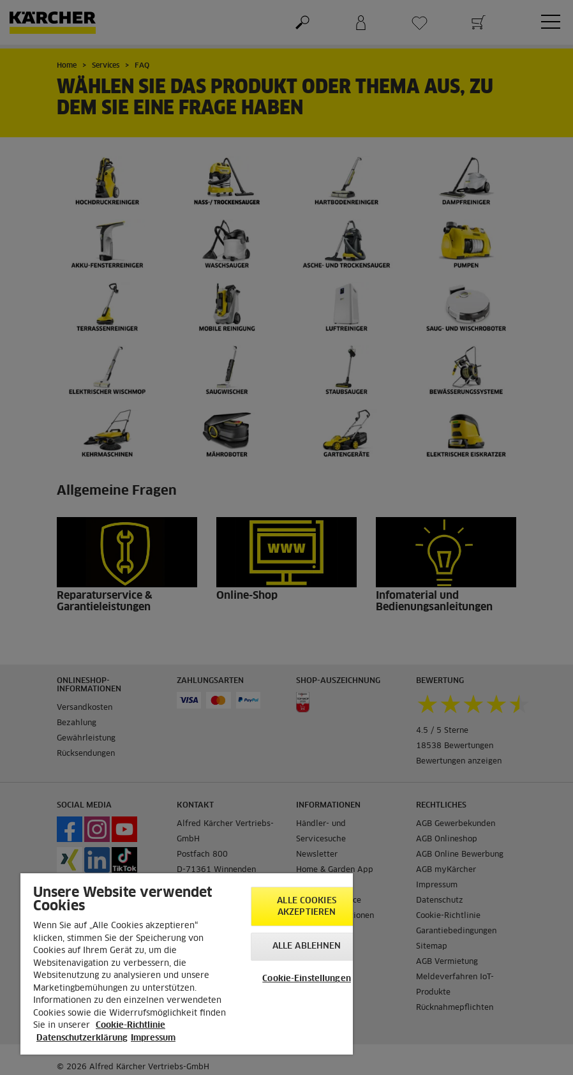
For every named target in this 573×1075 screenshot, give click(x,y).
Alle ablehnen (306, 946)
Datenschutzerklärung (82, 1038)
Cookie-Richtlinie (130, 1025)
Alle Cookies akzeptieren (306, 907)
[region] (186, 964)
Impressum (153, 1038)
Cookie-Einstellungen (306, 979)
